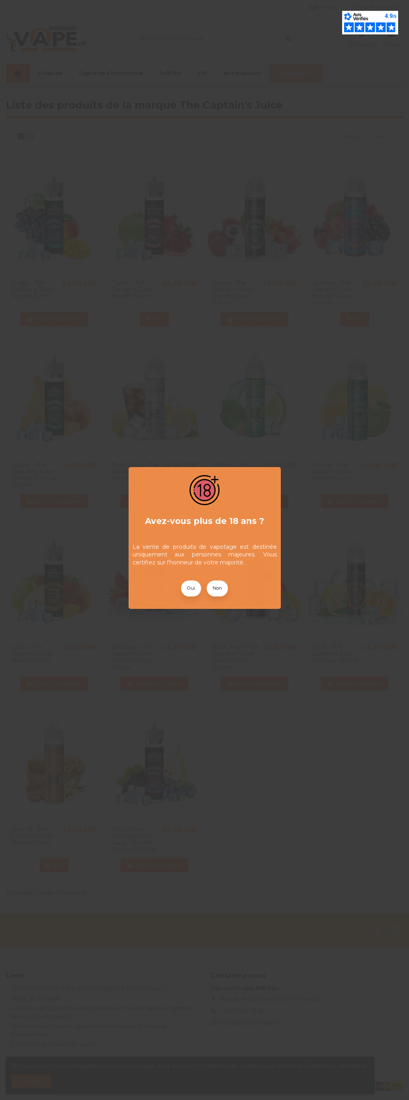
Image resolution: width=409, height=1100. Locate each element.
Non (217, 588)
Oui (191, 588)
